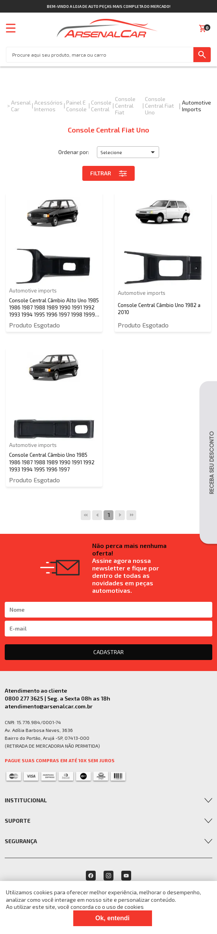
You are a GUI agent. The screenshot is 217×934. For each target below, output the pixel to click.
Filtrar (108, 173)
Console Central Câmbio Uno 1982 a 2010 (159, 308)
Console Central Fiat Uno (159, 106)
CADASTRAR (108, 652)
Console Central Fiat (125, 106)
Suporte (17, 820)
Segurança (21, 841)
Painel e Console (76, 105)
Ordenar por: (73, 152)
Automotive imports (196, 105)
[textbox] (99, 54)
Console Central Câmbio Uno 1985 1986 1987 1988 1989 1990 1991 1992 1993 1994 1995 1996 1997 (52, 462)
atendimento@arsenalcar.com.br (49, 706)
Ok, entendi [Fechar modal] (112, 918)
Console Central (101, 105)
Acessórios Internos (48, 105)
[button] (128, 152)
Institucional (26, 800)
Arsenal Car (21, 105)
